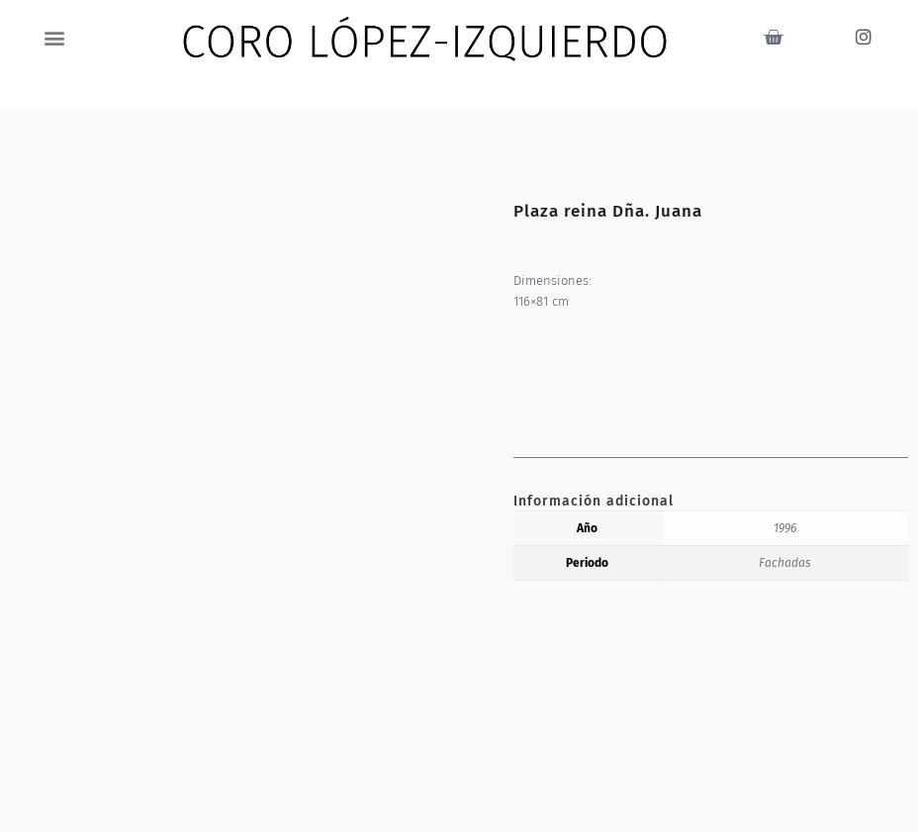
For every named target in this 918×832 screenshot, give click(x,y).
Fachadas (785, 563)
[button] (55, 37)
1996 (785, 528)
